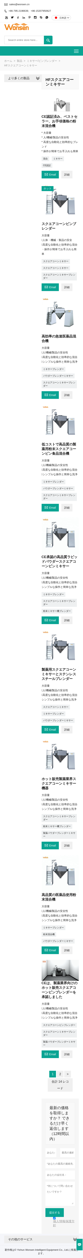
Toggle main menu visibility (76, 49)
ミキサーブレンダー (53, 369)
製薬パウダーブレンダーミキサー (59, 835)
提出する (54, 1212)
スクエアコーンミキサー (55, 261)
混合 (45, 158)
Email (50, 174)
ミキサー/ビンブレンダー (42, 60)
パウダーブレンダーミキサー (58, 376)
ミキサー (57, 158)
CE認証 (47, 165)
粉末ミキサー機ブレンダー (57, 611)
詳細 (67, 174)
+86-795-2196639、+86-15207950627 (29, 10)
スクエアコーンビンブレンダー (59, 1025)
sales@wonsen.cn (19, 4)
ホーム (8, 60)
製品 (19, 60)
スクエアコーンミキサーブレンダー (59, 276)
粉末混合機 (49, 934)
